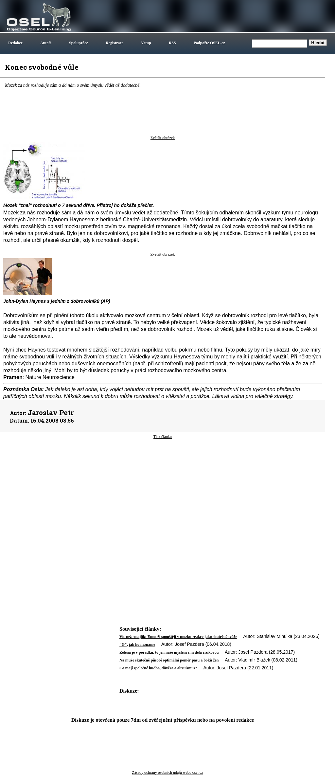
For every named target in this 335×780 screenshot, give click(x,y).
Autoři (45, 43)
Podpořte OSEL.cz (209, 43)
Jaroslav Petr (50, 412)
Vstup (146, 43)
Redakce (15, 43)
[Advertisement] (162, 492)
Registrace (114, 43)
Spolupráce (78, 43)
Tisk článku (162, 436)
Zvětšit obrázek (162, 138)
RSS (172, 43)
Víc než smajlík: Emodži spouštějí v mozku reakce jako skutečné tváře (178, 636)
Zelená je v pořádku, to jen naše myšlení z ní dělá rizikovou (169, 652)
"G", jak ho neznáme (137, 644)
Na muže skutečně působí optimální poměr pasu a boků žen (169, 660)
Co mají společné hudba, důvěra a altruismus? (158, 668)
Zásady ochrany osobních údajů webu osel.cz (167, 772)
